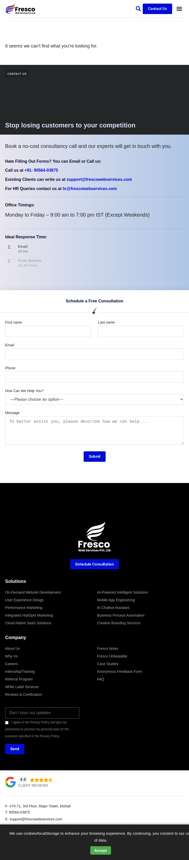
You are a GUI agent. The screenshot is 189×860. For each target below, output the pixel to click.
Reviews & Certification (23, 694)
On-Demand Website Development (33, 592)
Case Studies (107, 664)
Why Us (11, 656)
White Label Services (22, 687)
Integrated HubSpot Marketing (29, 615)
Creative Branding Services (119, 623)
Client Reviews (33, 785)
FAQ (100, 679)
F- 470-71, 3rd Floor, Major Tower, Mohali (38, 806)
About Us (12, 648)
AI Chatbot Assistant (113, 608)
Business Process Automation (120, 615)
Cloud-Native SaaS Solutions (28, 623)
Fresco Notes (107, 648)
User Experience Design (24, 600)
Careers (11, 664)
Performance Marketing (23, 608)
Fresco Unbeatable (112, 656)
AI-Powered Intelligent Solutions (122, 592)
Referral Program (18, 679)
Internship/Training (20, 671)
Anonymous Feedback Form (119, 671)
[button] (138, 8)
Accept (100, 850)
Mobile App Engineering (116, 600)
